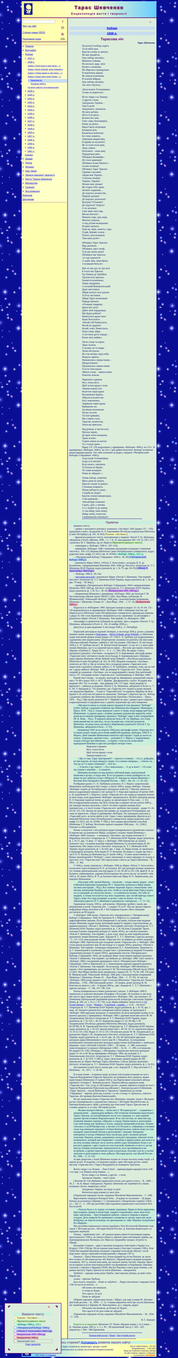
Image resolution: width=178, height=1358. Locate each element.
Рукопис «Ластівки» (26, 1318)
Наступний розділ (126, 1335)
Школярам (28, 217)
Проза (28, 176)
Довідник (27, 212)
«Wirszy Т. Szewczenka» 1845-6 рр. (33, 1331)
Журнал (29, 180)
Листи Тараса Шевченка (38, 194)
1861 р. (31, 163)
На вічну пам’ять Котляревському (43, 92)
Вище (112, 1335)
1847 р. (31, 129)
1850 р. (31, 142)
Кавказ (98, 1004)
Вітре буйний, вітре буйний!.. (125, 634)
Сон (89, 1004)
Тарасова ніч (36, 84)
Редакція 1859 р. (38, 88)
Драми (29, 171)
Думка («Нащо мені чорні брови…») (44, 80)
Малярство (31, 199)
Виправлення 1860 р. (26, 1337)
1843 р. (31, 113)
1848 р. (31, 134)
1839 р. (31, 96)
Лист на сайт (29, 26)
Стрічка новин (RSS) (33, 32)
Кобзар (29, 55)
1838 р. (31, 64)
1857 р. (31, 146)
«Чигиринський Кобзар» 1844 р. (32, 1327)
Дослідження (32, 208)
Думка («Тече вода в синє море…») (44, 68)
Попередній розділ (98, 1335)
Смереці (52, 1355)
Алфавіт (29, 167)
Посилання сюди (31, 39)
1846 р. (31, 125)
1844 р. (31, 117)
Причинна (101, 634)
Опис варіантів (32, 1344)
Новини (29, 46)
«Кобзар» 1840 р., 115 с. (27, 1324)
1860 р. (31, 159)
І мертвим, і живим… (116, 1004)
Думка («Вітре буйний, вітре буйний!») (45, 72)
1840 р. (31, 100)
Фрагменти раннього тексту (29, 1321)
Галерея (29, 203)
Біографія (30, 51)
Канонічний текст (26, 1341)
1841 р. (31, 104)
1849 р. (31, 138)
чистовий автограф (84, 577)
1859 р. (31, 155)
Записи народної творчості (40, 190)
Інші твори (31, 185)
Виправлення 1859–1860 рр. (30, 1334)
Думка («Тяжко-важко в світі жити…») (45, 76)
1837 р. (31, 60)
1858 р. (31, 150)
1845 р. (31, 121)
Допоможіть (89, 1342)
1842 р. (31, 108)
